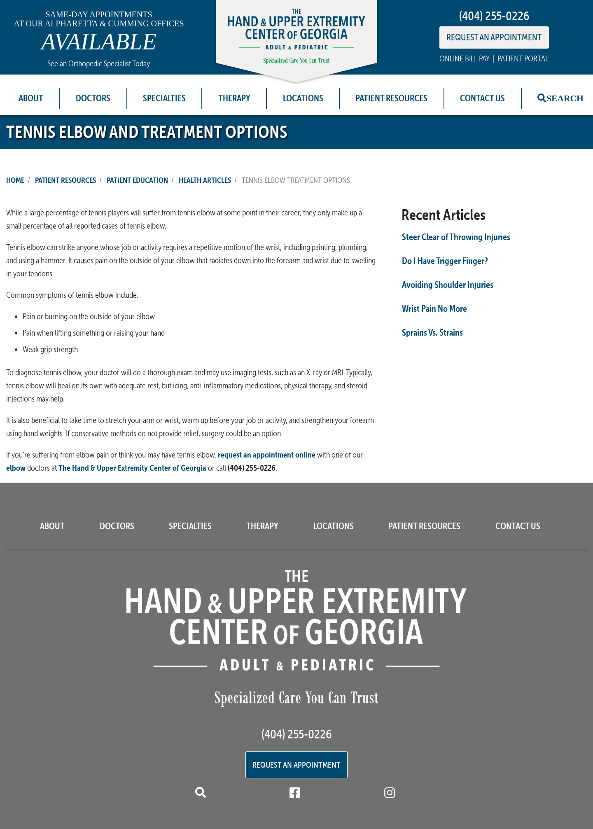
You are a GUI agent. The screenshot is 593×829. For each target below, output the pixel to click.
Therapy (234, 98)
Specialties (164, 98)
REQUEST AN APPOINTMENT (494, 37)
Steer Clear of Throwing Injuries (456, 236)
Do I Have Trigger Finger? (445, 260)
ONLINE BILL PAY (464, 58)
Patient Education (137, 180)
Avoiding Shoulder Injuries (447, 284)
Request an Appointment (296, 765)
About (31, 98)
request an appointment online (266, 454)
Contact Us (482, 98)
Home (15, 180)
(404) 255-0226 (494, 15)
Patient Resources (391, 98)
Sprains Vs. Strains (432, 332)
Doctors (93, 98)
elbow (16, 467)
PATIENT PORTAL (523, 58)
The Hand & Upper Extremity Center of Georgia (132, 467)
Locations (303, 98)
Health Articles (205, 180)
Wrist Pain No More (434, 308)
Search (565, 98)
